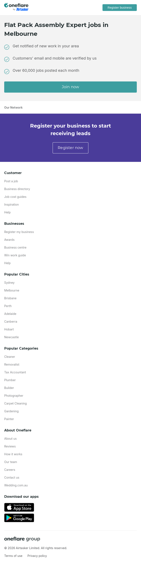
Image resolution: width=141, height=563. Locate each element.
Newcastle (11, 337)
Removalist (11, 364)
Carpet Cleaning (15, 403)
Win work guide (15, 255)
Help (7, 212)
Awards (9, 239)
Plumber (10, 380)
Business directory (17, 189)
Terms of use (13, 556)
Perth (8, 306)
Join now (70, 87)
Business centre (15, 247)
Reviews (10, 446)
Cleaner (9, 356)
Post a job (11, 181)
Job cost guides (15, 196)
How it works (13, 454)
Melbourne (11, 290)
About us (10, 438)
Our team (10, 462)
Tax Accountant (15, 372)
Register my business (19, 232)
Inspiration (11, 204)
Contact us (11, 477)
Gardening (11, 411)
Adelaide (10, 313)
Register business (120, 7)
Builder (9, 388)
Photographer (13, 395)
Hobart (9, 329)
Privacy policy (37, 556)
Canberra (10, 321)
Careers (9, 469)
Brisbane (10, 298)
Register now (70, 147)
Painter (9, 419)
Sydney (9, 282)
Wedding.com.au (16, 485)
